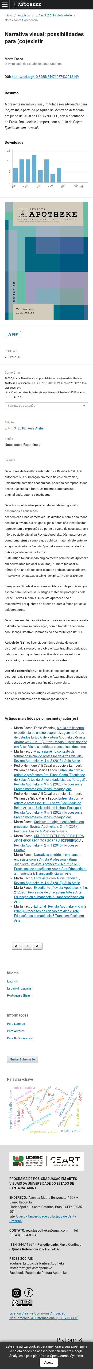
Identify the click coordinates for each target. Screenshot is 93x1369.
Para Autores (16, 1031)
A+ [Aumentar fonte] (17, 946)
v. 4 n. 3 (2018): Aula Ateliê (54, 15)
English (12, 981)
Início (8, 15)
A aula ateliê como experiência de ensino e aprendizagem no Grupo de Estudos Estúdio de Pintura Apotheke (49, 732)
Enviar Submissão (22, 1059)
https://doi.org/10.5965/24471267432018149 (45, 77)
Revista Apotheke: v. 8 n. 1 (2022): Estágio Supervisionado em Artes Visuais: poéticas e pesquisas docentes (50, 742)
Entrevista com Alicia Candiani (56, 878)
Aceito (49, 1362)
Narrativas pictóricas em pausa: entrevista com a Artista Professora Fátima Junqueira (47, 859)
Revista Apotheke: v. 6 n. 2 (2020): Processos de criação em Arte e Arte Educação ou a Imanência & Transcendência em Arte (50, 868)
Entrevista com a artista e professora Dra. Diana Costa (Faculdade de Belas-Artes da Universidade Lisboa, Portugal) (50, 774)
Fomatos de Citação (21, 405)
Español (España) (20, 988)
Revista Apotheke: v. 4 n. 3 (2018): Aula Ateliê (47, 761)
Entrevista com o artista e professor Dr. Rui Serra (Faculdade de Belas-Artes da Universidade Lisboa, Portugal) (48, 803)
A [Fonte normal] (27, 946)
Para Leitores (16, 1023)
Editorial (40, 906)
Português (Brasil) (20, 995)
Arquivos (24, 15)
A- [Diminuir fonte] (37, 946)
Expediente (42, 887)
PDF (14, 334)
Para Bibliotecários (20, 1038)
